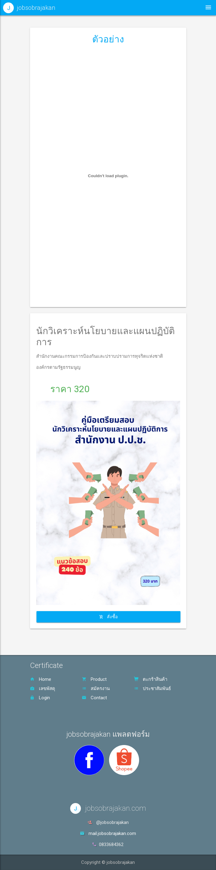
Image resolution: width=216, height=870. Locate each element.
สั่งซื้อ (108, 616)
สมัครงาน (96, 688)
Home (40, 679)
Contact (94, 697)
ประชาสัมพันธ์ (152, 688)
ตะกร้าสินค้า (150, 679)
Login (40, 697)
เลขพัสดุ (42, 688)
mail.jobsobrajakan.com (112, 833)
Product (94, 679)
